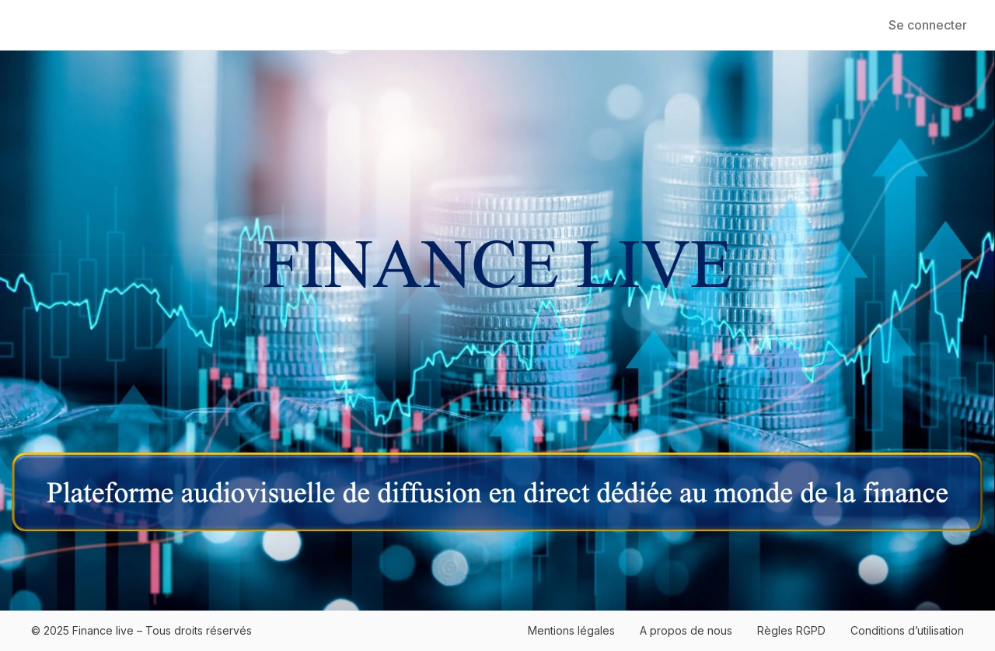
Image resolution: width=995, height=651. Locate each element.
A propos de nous (686, 630)
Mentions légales (571, 630)
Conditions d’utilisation (907, 630)
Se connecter (928, 25)
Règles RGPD (791, 630)
